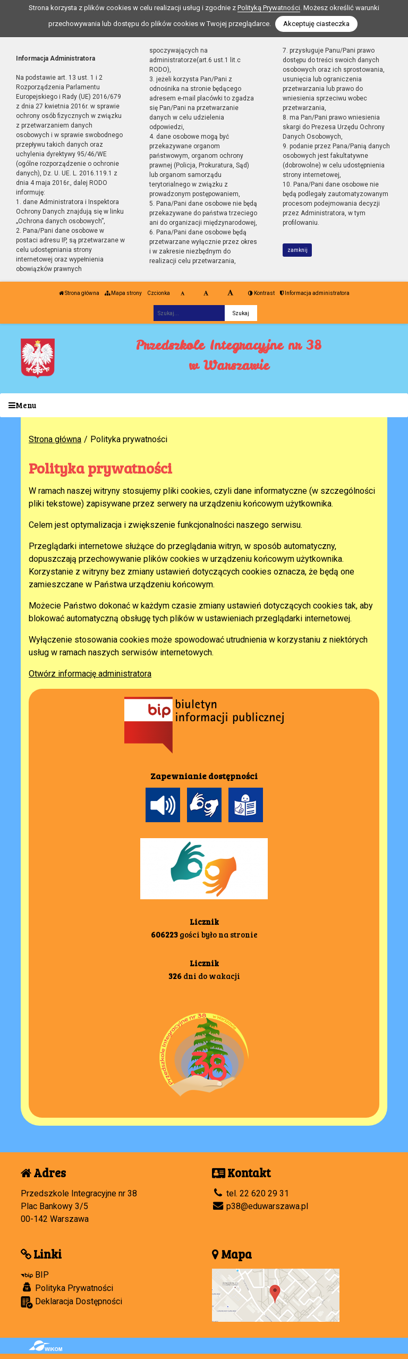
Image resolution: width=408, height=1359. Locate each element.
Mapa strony (123, 293)
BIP (35, 1275)
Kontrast (261, 293)
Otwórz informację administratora (90, 674)
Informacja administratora (315, 293)
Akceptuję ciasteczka (316, 24)
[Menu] (204, 405)
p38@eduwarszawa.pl (260, 1206)
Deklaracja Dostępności (71, 1302)
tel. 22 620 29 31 (250, 1193)
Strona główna (79, 293)
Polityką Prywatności (268, 8)
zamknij (297, 250)
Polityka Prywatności (67, 1287)
